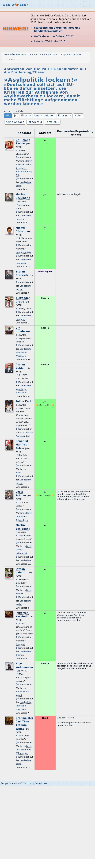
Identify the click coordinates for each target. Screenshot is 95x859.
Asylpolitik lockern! (72, 55)
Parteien (52, 122)
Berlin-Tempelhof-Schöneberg (24, 516)
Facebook (41, 783)
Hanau (19, 472)
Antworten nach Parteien (44, 55)
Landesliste (26, 560)
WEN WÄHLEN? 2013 (15, 55)
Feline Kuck (24, 401)
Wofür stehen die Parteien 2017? (54, 36)
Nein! (78, 115)
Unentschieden (44, 115)
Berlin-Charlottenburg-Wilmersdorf (24, 750)
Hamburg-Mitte (23, 252)
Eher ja (26, 115)
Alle (8, 115)
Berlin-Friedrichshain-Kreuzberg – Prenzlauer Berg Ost (24, 168)
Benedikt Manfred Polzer (22, 445)
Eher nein (64, 115)
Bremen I (20, 644)
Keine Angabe (15, 122)
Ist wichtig (35, 122)
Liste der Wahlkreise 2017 (49, 41)
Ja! (16, 115)
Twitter (28, 783)
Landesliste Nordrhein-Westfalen (23, 352)
